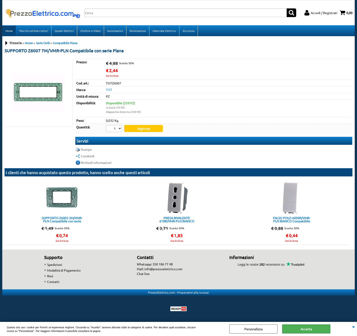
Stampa (86, 149)
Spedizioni (54, 264)
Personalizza (253, 329)
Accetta (306, 329)
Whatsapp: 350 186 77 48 (155, 264)
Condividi (87, 156)
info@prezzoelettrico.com (163, 269)
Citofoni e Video (90, 31)
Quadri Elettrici (64, 31)
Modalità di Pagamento (64, 270)
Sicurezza (188, 31)
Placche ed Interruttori (33, 31)
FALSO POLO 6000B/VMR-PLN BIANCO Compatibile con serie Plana (291, 219)
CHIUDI (353, 326)
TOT (109, 90)
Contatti (53, 282)
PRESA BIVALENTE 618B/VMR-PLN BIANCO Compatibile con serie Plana (177, 219)
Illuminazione (138, 31)
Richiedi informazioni (96, 162)
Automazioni (115, 31)
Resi (50, 276)
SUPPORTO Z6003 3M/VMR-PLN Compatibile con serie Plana (62, 219)
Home (9, 31)
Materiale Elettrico (164, 31)
